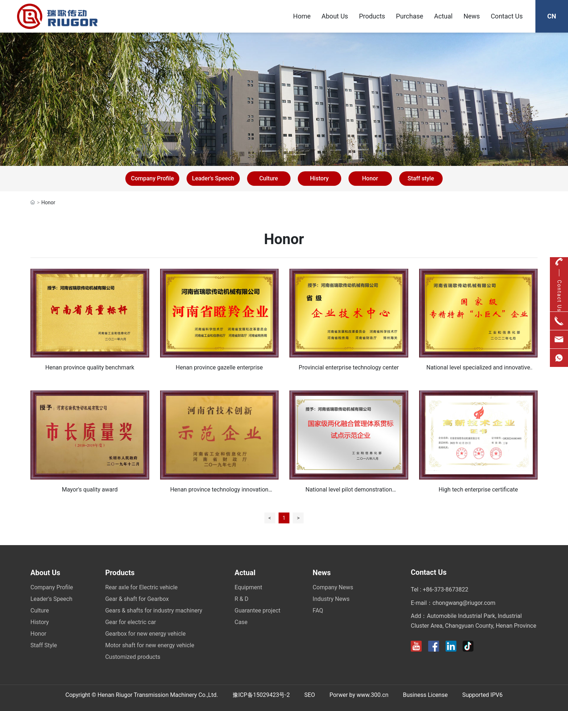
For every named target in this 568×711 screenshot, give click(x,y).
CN (551, 16)
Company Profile (152, 178)
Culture (268, 178)
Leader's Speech (213, 178)
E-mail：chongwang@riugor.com (453, 602)
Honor (370, 178)
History (319, 178)
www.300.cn (373, 694)
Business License (425, 694)
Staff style (421, 178)
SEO (309, 694)
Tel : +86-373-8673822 (439, 589)
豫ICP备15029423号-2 (261, 694)
